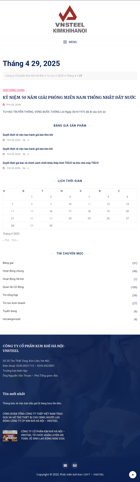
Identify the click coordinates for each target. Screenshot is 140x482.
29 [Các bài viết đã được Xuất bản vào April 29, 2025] (31, 225)
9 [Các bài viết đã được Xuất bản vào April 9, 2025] (51, 204)
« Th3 (6, 240)
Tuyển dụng (10, 311)
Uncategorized (11, 319)
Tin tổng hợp (10, 295)
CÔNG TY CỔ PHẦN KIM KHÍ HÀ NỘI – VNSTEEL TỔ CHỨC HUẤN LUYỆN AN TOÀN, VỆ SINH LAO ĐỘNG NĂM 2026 (43, 435)
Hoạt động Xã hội (13, 279)
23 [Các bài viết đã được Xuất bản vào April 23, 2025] (50, 218)
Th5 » (14, 240)
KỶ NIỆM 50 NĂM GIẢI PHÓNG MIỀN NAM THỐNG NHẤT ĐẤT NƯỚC (69, 97)
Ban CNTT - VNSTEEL (90, 474)
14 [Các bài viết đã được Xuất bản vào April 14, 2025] (12, 211)
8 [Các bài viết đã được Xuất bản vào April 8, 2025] (31, 204)
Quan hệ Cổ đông (13, 287)
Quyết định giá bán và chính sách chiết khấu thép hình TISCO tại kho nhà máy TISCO (51, 162)
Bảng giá (8, 263)
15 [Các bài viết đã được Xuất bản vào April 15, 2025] (31, 211)
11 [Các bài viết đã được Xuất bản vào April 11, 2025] (89, 204)
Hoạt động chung (14, 90)
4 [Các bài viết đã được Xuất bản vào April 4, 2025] (89, 196)
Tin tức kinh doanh (14, 303)
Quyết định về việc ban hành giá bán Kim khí (28, 134)
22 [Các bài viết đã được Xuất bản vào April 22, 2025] (31, 218)
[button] (70, 42)
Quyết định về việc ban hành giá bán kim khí (28, 148)
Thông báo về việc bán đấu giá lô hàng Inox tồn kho (32, 403)
